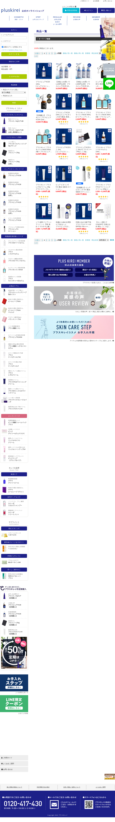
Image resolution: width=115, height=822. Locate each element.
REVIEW (76, 18)
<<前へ (37, 53)
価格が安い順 (68, 53)
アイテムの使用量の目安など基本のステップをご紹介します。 (92, 341)
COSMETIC (19, 18)
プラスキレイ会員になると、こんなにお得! (98, 283)
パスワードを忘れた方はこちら (11, 50)
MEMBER (96, 18)
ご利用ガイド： (85, 1)
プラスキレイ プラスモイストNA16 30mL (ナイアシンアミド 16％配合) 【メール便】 (83, 117)
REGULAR (57, 18)
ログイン (88, 10)
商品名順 (95, 53)
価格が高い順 (79, 53)
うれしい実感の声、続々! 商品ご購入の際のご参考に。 (94, 311)
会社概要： (97, 1)
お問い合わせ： (108, 1)
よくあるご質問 (7, 764)
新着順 (87, 53)
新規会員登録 (71, 10)
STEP (38, 18)
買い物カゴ (106, 10)
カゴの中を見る (14, 76)
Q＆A (57, 23)
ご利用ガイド (6, 758)
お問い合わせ (7, 769)
